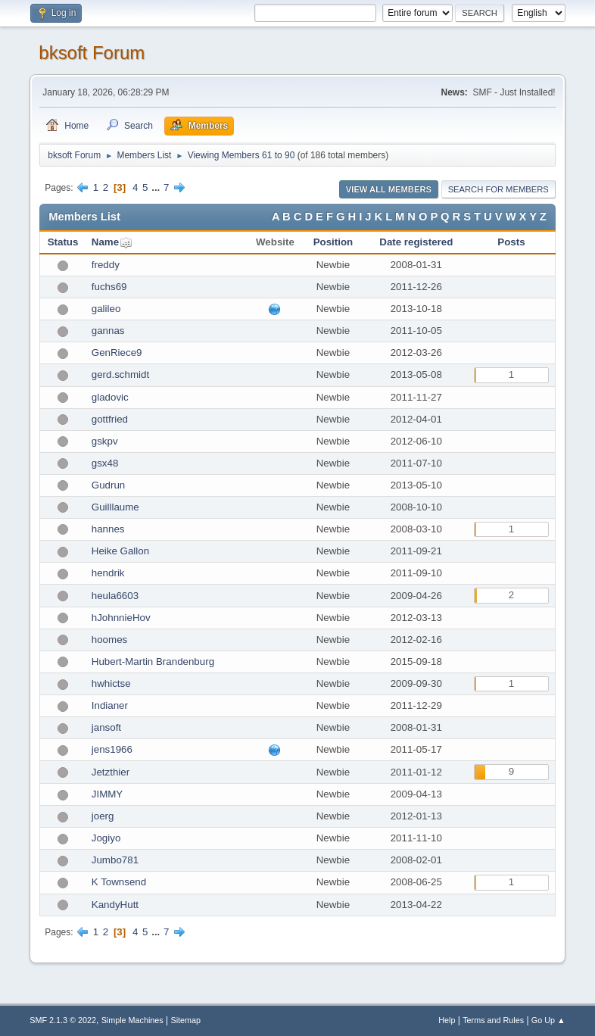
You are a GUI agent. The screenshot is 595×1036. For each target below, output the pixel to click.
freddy (106, 264)
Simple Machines (132, 1020)
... (157, 187)
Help (446, 1020)
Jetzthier (110, 772)
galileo (106, 308)
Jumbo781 (115, 860)
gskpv (105, 441)
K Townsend (119, 882)
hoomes (109, 639)
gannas (108, 330)
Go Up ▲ (548, 1020)
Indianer (110, 705)
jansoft (106, 727)
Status (63, 242)
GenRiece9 (117, 352)
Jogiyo (106, 838)
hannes (108, 529)
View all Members (388, 189)
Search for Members (498, 189)
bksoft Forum (92, 52)
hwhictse (111, 683)
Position (333, 242)
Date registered (416, 242)
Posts (511, 242)
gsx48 (105, 463)
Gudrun (108, 485)
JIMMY (107, 794)
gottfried (110, 419)
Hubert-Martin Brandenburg (153, 661)
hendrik (108, 573)
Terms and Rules (493, 1020)
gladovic (110, 397)
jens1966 (112, 749)
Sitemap (186, 1020)
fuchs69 (109, 286)
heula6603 (115, 595)
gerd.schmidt (120, 374)
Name (105, 242)
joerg (103, 816)
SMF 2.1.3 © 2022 (63, 1020)
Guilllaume (115, 507)
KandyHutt (115, 904)
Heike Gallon (120, 551)
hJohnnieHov (121, 617)
